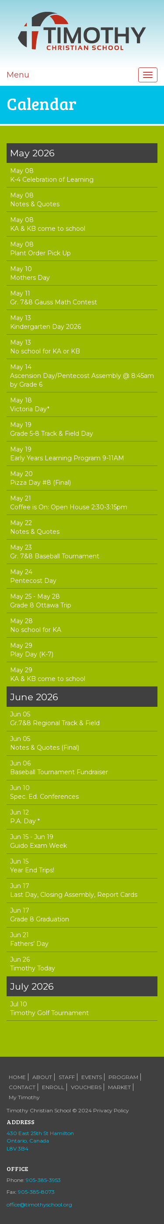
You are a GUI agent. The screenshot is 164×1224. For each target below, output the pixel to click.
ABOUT (42, 1077)
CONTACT (22, 1087)
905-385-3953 (43, 1180)
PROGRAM (123, 1077)
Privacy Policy (111, 1110)
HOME (17, 1077)
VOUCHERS (86, 1087)
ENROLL (53, 1087)
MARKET (119, 1087)
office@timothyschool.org (39, 1204)
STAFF (67, 1077)
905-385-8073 (36, 1192)
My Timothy (24, 1097)
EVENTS (91, 1077)
